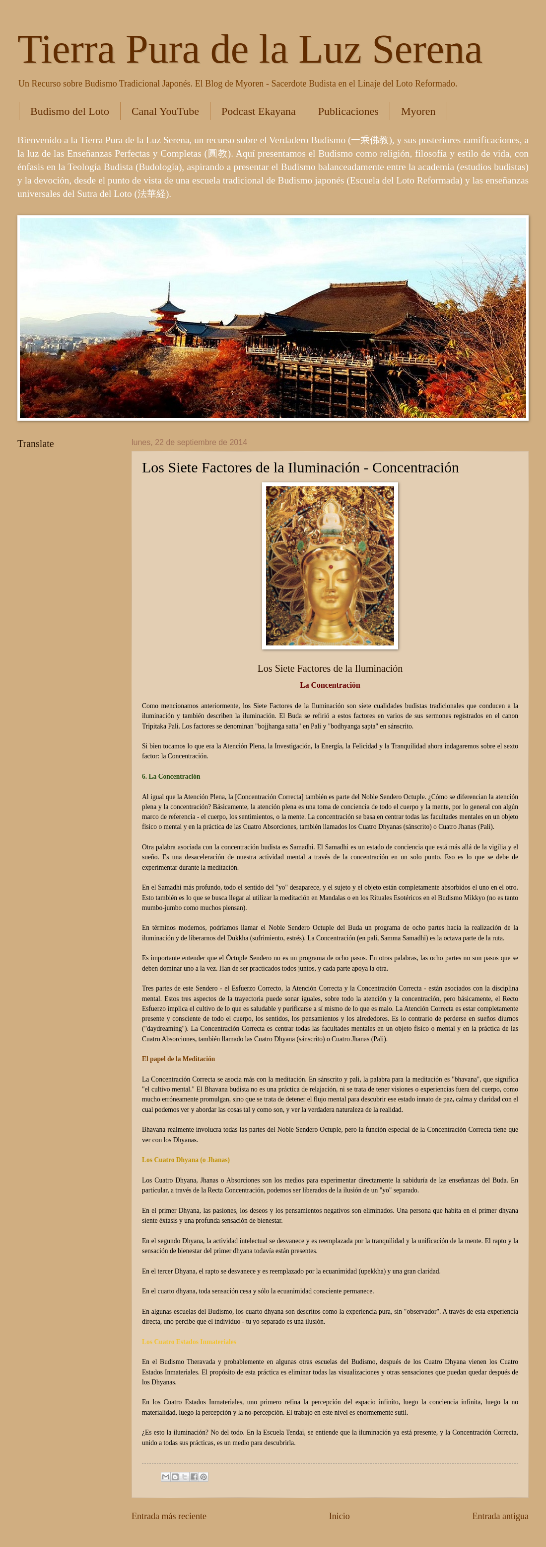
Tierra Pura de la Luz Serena (249, 49)
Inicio (339, 1516)
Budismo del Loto (69, 111)
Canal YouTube (165, 111)
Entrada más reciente (169, 1516)
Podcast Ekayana (258, 111)
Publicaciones (348, 111)
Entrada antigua (500, 1516)
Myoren (418, 111)
